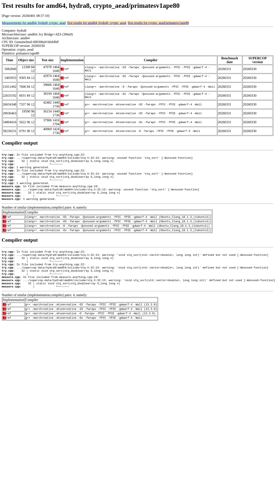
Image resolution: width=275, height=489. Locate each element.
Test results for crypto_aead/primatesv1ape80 (158, 23)
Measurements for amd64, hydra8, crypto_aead (34, 23)
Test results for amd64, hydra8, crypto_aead (96, 23)
